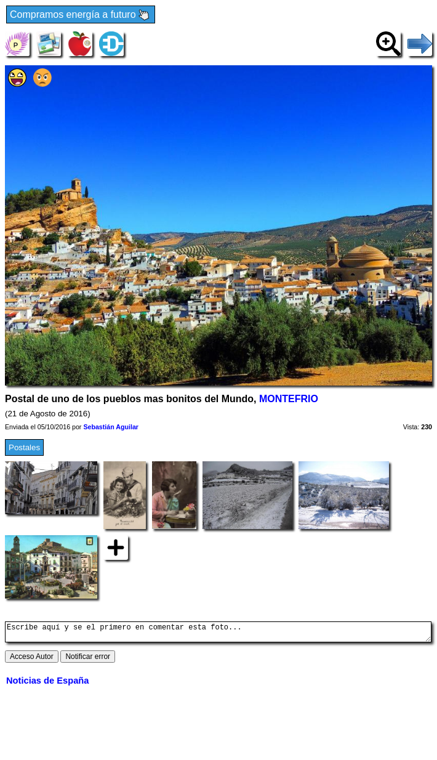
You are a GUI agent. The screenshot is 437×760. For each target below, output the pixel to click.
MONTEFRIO (288, 399)
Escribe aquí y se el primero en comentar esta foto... (218, 633)
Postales (24, 447)
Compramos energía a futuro (80, 15)
